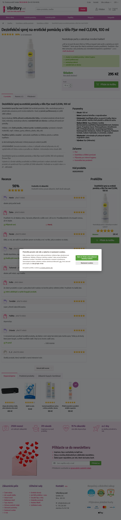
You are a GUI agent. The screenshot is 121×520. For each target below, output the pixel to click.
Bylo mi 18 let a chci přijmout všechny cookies (87, 258)
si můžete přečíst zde (46, 268)
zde (60, 261)
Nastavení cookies (87, 263)
